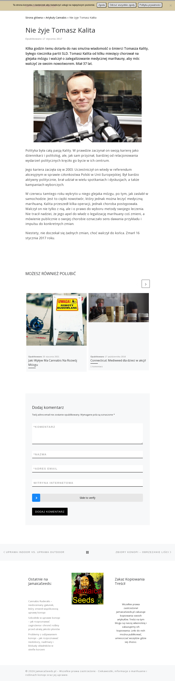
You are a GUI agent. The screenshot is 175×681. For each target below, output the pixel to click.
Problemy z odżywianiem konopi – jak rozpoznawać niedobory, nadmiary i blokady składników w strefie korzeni (43, 642)
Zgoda (101, 5)
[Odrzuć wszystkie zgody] (170, 5)
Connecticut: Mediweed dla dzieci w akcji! (118, 360)
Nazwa (40, 454)
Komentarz (44, 427)
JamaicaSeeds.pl (46, 671)
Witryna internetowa (54, 482)
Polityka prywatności (150, 5)
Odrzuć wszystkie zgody (122, 5)
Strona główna (34, 17)
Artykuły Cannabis (56, 17)
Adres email (45, 468)
